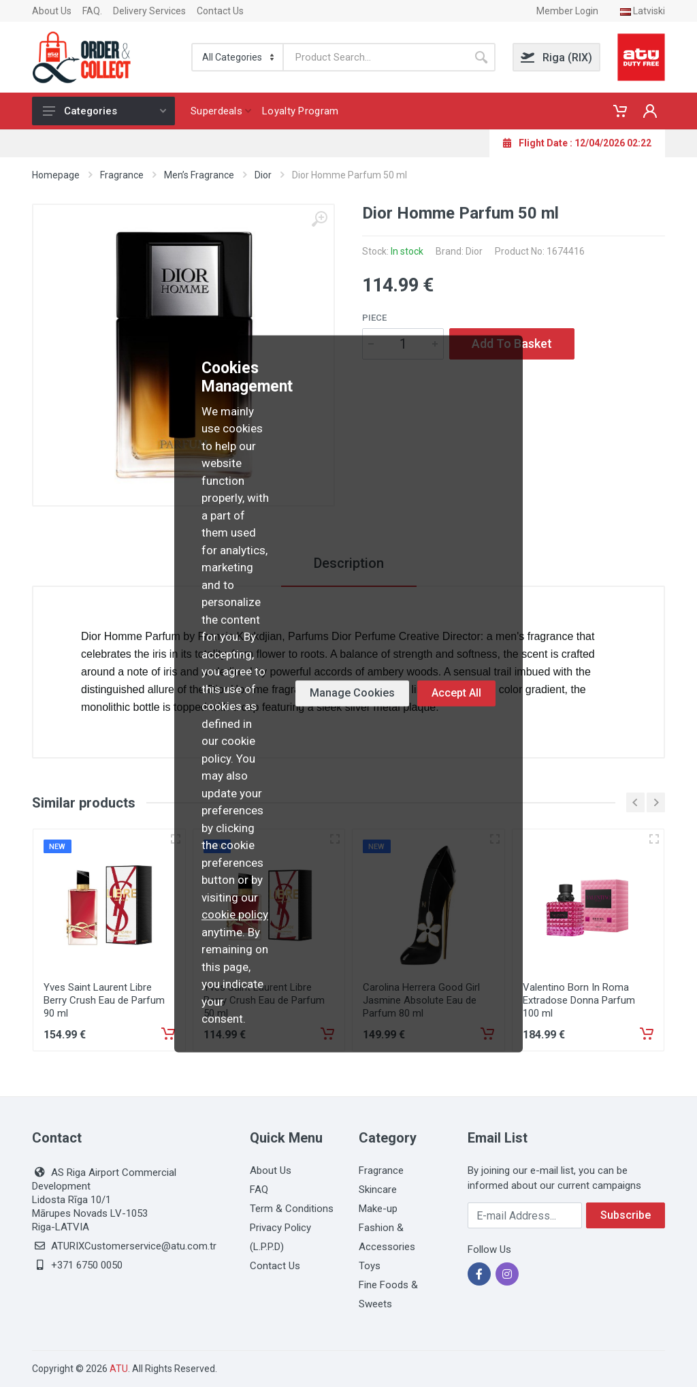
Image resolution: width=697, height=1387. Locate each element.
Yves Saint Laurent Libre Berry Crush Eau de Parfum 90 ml (104, 1000)
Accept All (456, 693)
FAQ (259, 1189)
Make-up (378, 1208)
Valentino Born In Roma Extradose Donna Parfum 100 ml (579, 1000)
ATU (119, 1368)
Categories (104, 111)
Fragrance (122, 175)
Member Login (567, 11)
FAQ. (92, 11)
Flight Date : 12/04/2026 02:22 (577, 143)
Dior (263, 175)
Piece (374, 318)
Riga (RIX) (556, 57)
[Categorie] (238, 57)
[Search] (375, 57)
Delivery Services (149, 11)
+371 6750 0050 (87, 1265)
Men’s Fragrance (199, 175)
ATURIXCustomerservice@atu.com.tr (133, 1246)
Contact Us (220, 11)
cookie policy (234, 915)
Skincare (378, 1189)
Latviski (642, 11)
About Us (51, 11)
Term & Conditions (292, 1208)
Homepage (56, 175)
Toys (369, 1266)
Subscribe (625, 1215)
